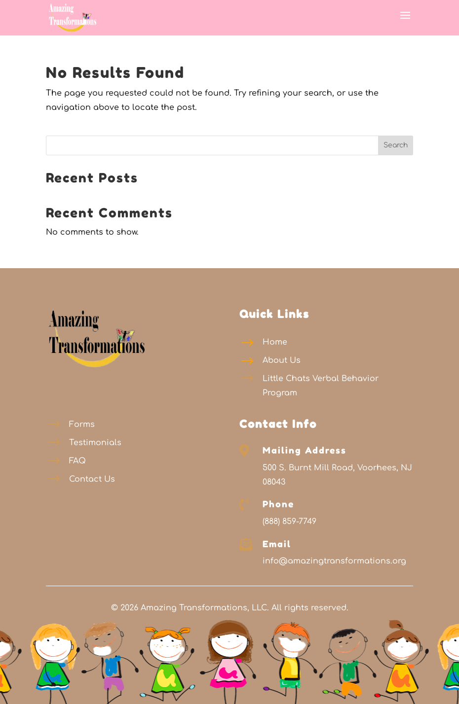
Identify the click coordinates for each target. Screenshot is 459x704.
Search (395, 145)
